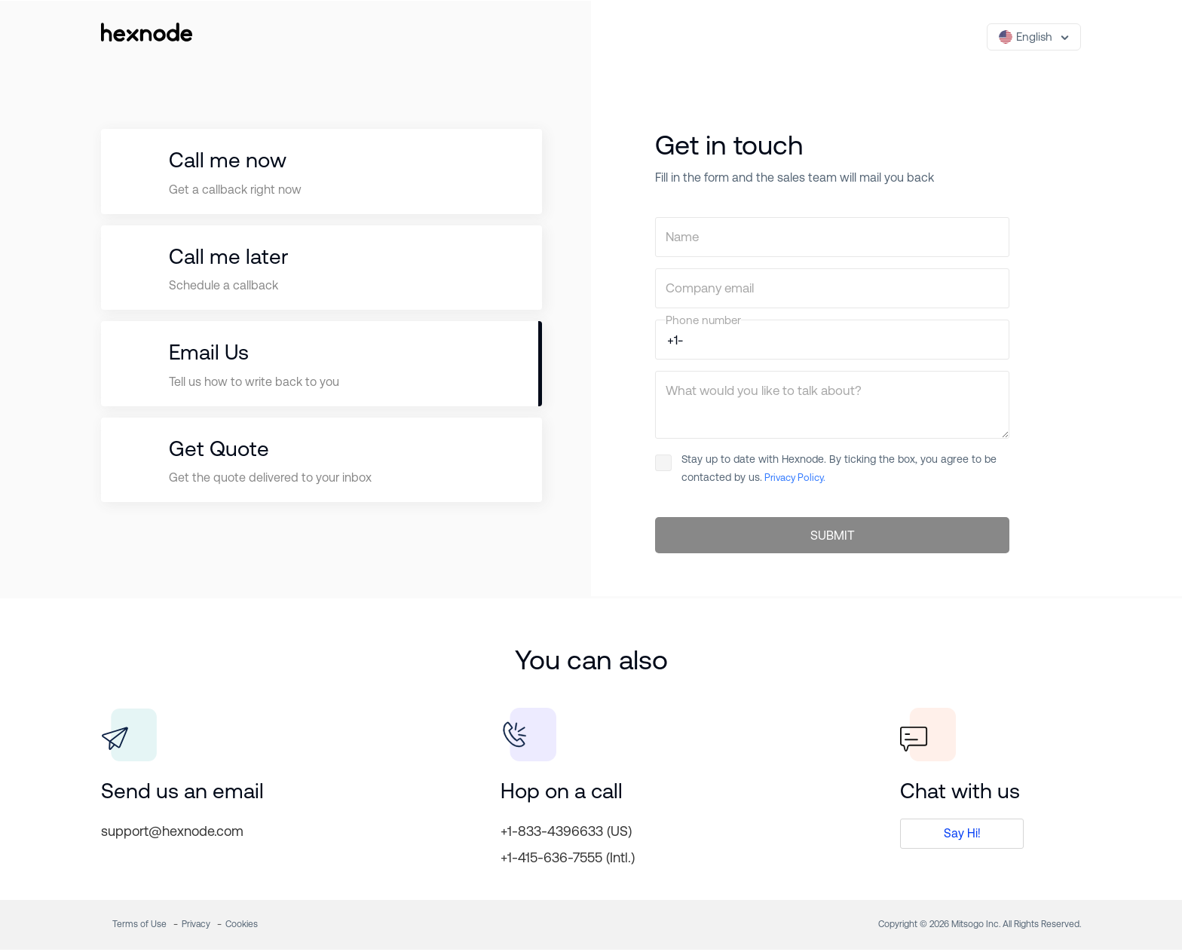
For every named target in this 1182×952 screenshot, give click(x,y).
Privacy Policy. (793, 477)
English (1025, 37)
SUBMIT (832, 536)
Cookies (241, 926)
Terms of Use (139, 926)
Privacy (196, 926)
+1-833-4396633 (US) (566, 833)
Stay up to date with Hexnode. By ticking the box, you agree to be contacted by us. (826, 468)
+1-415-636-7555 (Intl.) (568, 860)
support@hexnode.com (172, 833)
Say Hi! (962, 835)
